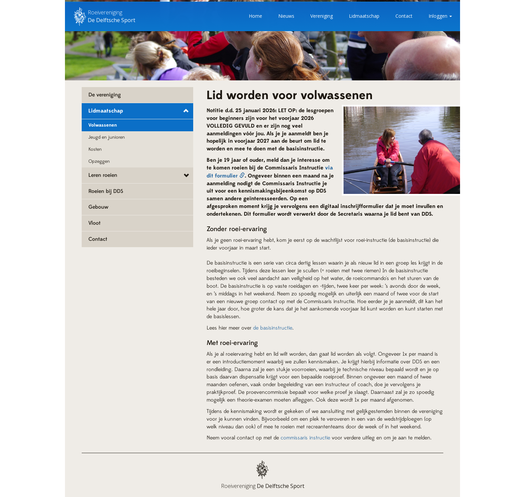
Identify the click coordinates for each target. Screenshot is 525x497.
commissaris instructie (305, 437)
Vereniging (321, 16)
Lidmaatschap (364, 16)
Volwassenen (102, 125)
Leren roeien (102, 175)
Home (255, 16)
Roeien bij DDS (105, 191)
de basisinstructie (272, 328)
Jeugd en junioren (106, 137)
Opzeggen (99, 161)
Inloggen (440, 16)
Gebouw (98, 207)
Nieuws (286, 16)
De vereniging (104, 94)
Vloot (94, 223)
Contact (403, 16)
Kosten (95, 149)
